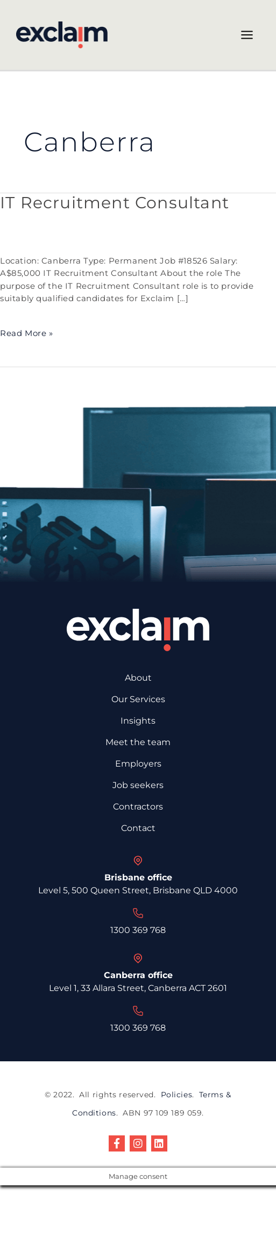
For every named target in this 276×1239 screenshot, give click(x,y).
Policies (176, 1094)
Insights (138, 721)
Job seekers (138, 785)
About (138, 678)
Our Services (138, 699)
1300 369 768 (138, 930)
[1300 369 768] (138, 913)
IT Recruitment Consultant (114, 203)
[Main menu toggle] (247, 35)
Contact (138, 828)
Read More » (26, 332)
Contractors (138, 806)
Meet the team (138, 742)
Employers (138, 764)
